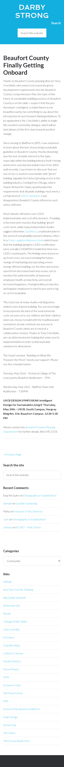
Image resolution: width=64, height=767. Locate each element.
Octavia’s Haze (12, 685)
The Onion (9, 732)
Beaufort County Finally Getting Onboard (26, 65)
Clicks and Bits (11, 629)
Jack (6, 519)
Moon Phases (11, 669)
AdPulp (7, 581)
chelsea (7, 527)
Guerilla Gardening (26, 503)
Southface (31, 231)
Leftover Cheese (13, 653)
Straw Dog (9, 725)
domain (7, 503)
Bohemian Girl (11, 605)
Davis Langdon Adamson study (26, 240)
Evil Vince (8, 637)
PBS (5, 701)
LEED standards (30, 195)
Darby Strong (32, 11)
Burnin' (7, 613)
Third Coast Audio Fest (16, 740)
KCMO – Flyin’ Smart (28, 527)
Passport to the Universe (28, 511)
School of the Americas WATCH (21, 709)
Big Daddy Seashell (14, 597)
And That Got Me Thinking (18, 589)
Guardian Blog (11, 645)
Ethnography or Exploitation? (39, 495)
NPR (6, 677)
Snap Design (10, 717)
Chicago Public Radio (15, 621)
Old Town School (13, 693)
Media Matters (12, 661)
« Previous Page (12, 454)
